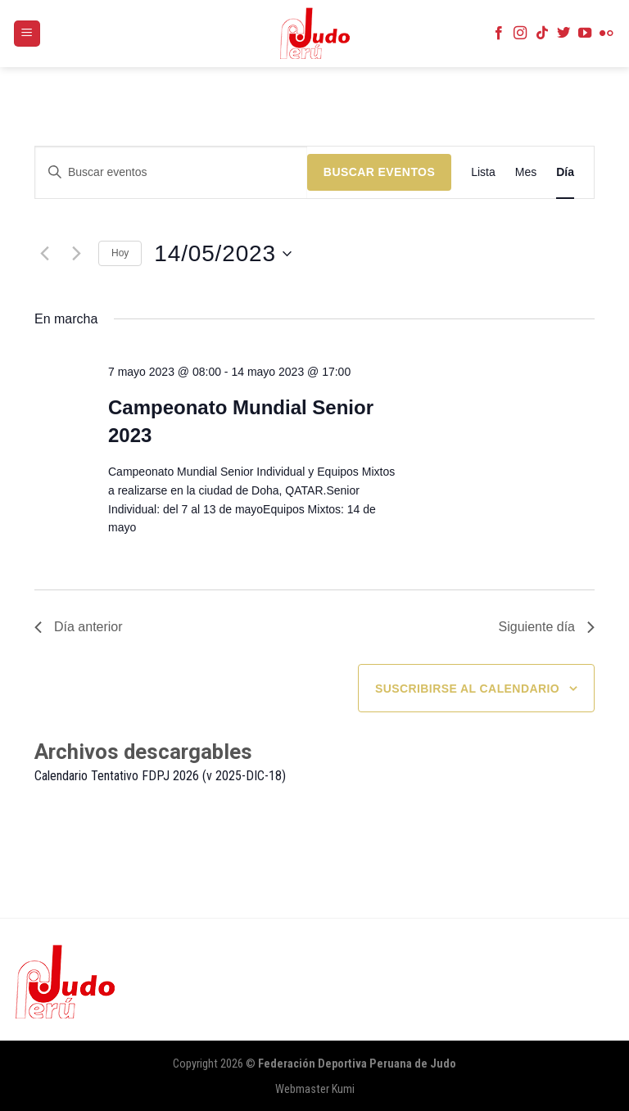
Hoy (120, 253)
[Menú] (27, 33)
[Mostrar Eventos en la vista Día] (565, 172)
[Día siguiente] (76, 254)
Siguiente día (547, 627)
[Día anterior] (44, 254)
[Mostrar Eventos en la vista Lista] (483, 172)
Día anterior (78, 627)
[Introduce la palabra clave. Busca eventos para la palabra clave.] (171, 172)
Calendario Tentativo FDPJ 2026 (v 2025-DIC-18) (160, 776)
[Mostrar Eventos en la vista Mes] (525, 172)
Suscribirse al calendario (467, 688)
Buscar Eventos (379, 171)
